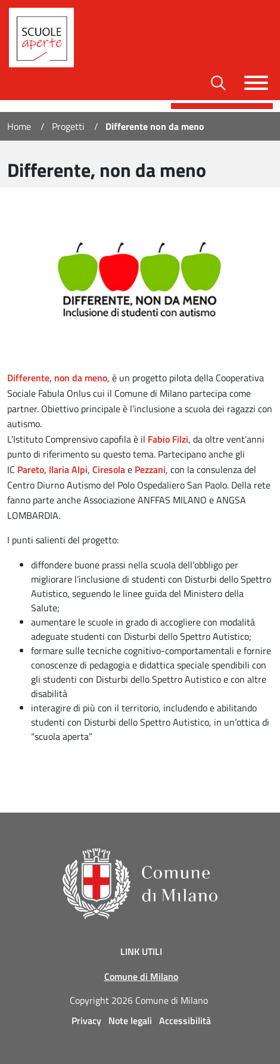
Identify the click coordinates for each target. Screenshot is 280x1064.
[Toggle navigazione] (256, 82)
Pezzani (150, 469)
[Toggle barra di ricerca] (218, 83)
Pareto (30, 469)
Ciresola (108, 469)
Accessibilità (185, 1020)
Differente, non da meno (57, 378)
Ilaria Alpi (68, 469)
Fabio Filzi (168, 439)
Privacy (86, 1020)
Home (19, 126)
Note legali (130, 1020)
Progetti (68, 126)
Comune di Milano (141, 976)
